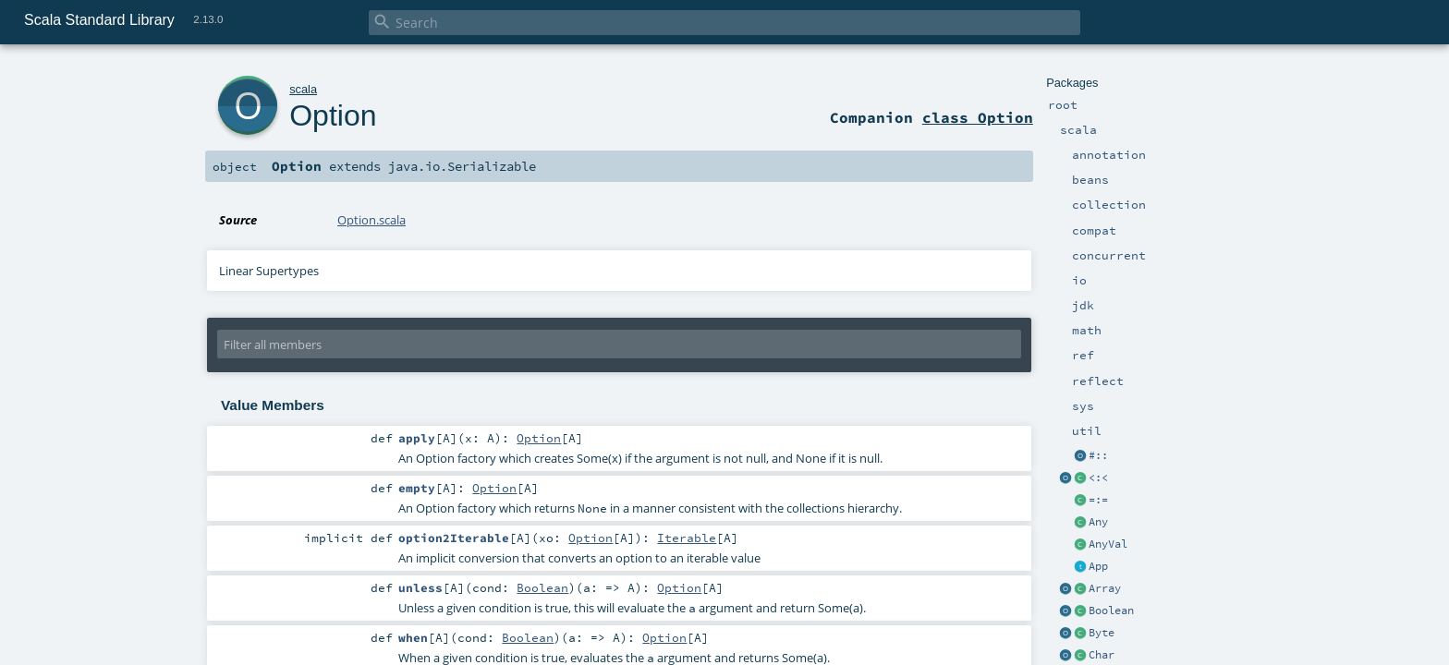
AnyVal (1108, 544)
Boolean (1111, 610)
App (1098, 566)
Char (1101, 654)
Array (1105, 588)
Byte (1101, 632)
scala (303, 89)
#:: (1098, 455)
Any (1098, 521)
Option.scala (371, 220)
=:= (1098, 499)
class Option (977, 117)
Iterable (686, 537)
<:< (1098, 477)
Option (332, 115)
